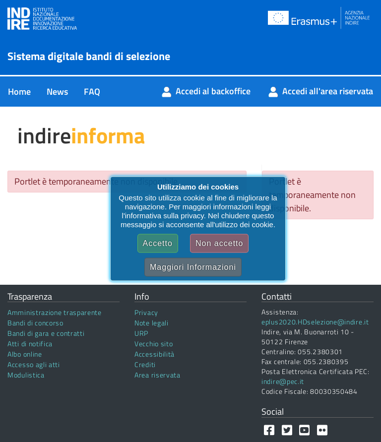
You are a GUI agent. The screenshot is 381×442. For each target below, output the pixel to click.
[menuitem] (19, 91)
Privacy (146, 312)
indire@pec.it (282, 381)
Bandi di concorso (35, 322)
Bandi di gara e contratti (46, 333)
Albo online (24, 354)
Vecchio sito (153, 343)
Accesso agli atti (33, 364)
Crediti (145, 364)
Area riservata (157, 375)
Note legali (151, 322)
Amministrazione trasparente (54, 312)
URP (141, 333)
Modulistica (26, 375)
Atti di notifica (30, 343)
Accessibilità (154, 354)
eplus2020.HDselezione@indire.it (315, 321)
